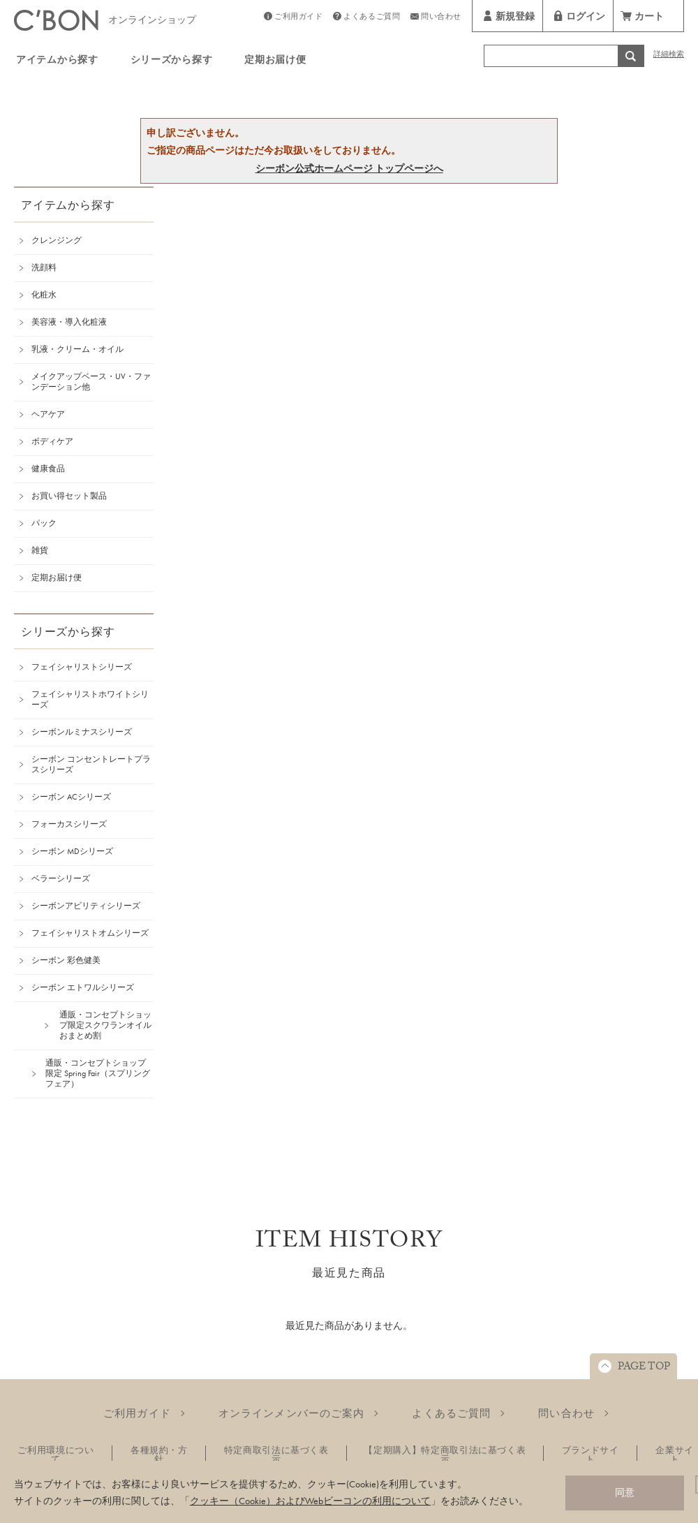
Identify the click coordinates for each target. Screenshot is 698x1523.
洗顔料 (44, 267)
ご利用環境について (55, 1454)
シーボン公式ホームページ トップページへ (349, 168)
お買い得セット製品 (69, 495)
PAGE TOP (644, 1368)
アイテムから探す (57, 61)
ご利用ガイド (298, 17)
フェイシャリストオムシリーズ (90, 933)
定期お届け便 (275, 61)
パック (44, 523)
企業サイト (674, 1454)
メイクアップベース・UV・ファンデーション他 (91, 381)
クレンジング (56, 240)
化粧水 (44, 294)
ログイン (585, 18)
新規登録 (515, 18)
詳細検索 (668, 55)
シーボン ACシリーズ (71, 796)
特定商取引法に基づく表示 (276, 1454)
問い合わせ (441, 17)
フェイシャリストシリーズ (81, 666)
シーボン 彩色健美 (66, 960)
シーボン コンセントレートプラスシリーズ (91, 764)
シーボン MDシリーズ (72, 851)
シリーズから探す (172, 61)
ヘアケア (48, 414)
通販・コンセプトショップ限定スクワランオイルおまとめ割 (105, 1025)
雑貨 (39, 550)
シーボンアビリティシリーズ (85, 905)
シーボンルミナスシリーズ (81, 731)
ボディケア (52, 441)
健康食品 (48, 468)
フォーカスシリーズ (69, 824)
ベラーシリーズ (60, 878)
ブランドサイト (590, 1454)
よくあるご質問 (371, 17)
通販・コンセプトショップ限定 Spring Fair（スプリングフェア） (97, 1073)
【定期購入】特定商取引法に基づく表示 (445, 1454)
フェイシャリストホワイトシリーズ (90, 699)
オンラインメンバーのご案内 (291, 1413)
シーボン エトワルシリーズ (82, 987)
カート (649, 18)
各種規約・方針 (159, 1454)
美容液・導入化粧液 (69, 322)
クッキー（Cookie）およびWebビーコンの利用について (310, 1500)
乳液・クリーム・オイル (77, 349)
